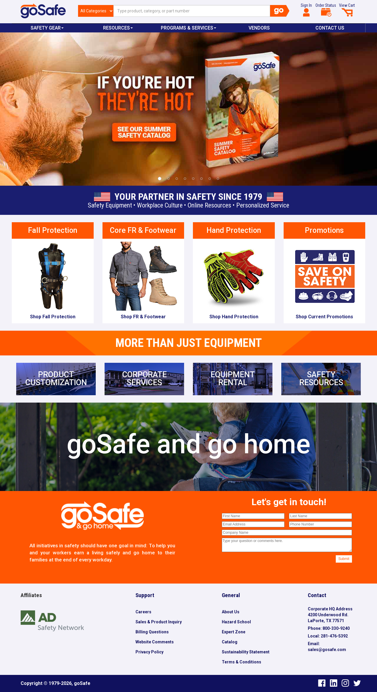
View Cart (347, 10)
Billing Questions (152, 632)
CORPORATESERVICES (144, 379)
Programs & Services (188, 28)
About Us (230, 611)
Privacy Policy (149, 652)
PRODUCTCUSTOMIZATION (56, 379)
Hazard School (236, 621)
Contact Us (329, 28)
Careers (143, 611)
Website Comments (154, 642)
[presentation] (266, 566)
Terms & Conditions (241, 662)
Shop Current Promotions (324, 316)
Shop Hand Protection (233, 316)
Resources (118, 28)
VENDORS (259, 28)
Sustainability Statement (245, 652)
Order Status (325, 10)
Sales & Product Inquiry (158, 621)
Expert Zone (233, 632)
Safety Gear (47, 28)
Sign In (306, 10)
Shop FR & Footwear (143, 316)
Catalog (229, 642)
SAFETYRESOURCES (321, 379)
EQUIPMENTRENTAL (233, 379)
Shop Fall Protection (52, 316)
